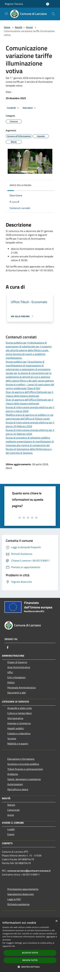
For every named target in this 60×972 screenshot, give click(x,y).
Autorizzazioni (15, 784)
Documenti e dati (16, 692)
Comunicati (13, 810)
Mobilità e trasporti (17, 743)
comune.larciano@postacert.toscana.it (29, 871)
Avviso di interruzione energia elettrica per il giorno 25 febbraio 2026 (30, 424)
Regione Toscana (14, 4)
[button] (30, 966)
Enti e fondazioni (16, 677)
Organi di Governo (17, 662)
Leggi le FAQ (14, 899)
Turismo (11, 738)
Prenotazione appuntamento (22, 889)
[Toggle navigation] (6, 14)
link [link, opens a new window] (13, 946)
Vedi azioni (30, 108)
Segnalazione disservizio (20, 894)
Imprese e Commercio (19, 723)
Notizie (11, 805)
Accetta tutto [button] (30, 952)
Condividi (13, 108)
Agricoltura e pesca (17, 789)
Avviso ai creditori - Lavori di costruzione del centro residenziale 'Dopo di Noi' (30, 386)
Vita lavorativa (15, 718)
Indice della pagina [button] (20, 185)
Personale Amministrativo (21, 687)
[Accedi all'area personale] (47, 4)
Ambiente (12, 774)
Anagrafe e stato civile (19, 708)
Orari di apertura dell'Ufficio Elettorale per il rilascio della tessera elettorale (29, 394)
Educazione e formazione (20, 759)
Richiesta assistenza (18, 904)
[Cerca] (53, 14)
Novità (18, 27)
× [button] (56, 921)
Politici (11, 682)
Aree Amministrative (18, 667)
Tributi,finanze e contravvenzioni (25, 769)
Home (7, 27)
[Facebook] (7, 647)
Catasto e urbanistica (18, 733)
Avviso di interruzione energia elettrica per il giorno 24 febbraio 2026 (30, 432)
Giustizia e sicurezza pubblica (23, 764)
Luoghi (11, 829)
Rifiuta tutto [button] (30, 960)
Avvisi (29, 27)
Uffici (10, 672)
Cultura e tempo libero (19, 713)
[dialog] (30, 945)
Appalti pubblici (15, 728)
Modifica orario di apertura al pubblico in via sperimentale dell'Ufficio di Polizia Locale (29, 417)
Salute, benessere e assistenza (24, 779)
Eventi (10, 834)
